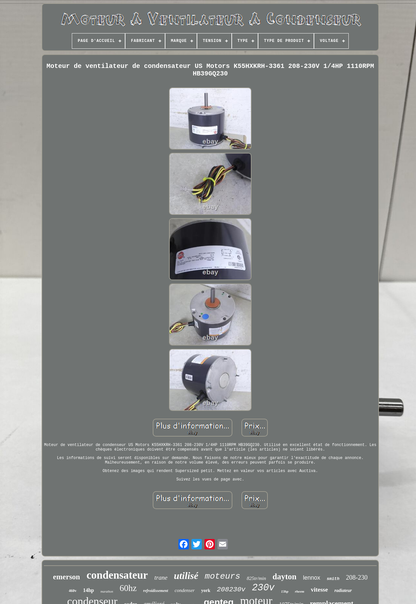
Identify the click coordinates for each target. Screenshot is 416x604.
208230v (231, 589)
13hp (285, 591)
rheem (299, 591)
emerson (66, 577)
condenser (185, 590)
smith (333, 578)
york (205, 590)
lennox (311, 577)
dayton (285, 576)
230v (263, 588)
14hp (88, 590)
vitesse (319, 589)
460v (72, 590)
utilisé (186, 575)
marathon (106, 591)
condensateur (117, 575)
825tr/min (256, 578)
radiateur (343, 590)
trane (160, 577)
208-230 (357, 577)
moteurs (222, 576)
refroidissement (155, 590)
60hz (128, 588)
